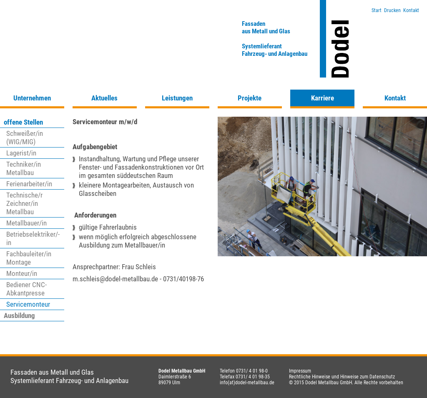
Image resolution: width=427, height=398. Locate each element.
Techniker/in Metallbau (23, 168)
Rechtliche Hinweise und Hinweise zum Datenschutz (342, 377)
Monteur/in (21, 273)
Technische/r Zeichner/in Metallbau (24, 203)
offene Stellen (23, 122)
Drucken (392, 10)
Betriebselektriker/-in (33, 238)
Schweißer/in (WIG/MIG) (24, 137)
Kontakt (411, 10)
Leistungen (177, 98)
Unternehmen (32, 98)
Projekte (249, 98)
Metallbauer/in (26, 223)
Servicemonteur (28, 304)
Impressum (300, 371)
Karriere (322, 98)
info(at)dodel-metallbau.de (247, 382)
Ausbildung (19, 315)
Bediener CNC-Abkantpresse (26, 288)
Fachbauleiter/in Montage (28, 258)
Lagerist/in (21, 153)
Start (377, 10)
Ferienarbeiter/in (29, 184)
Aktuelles (104, 98)
